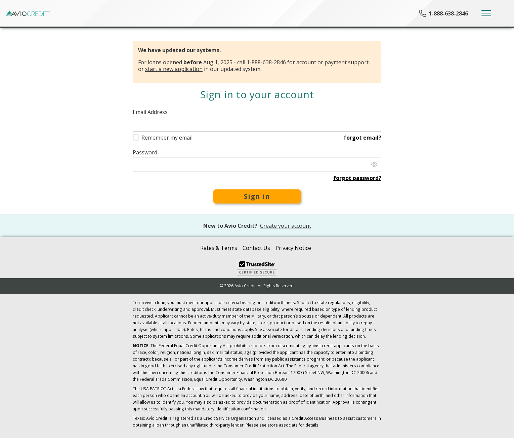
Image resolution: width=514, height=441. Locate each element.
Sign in (257, 196)
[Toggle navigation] (486, 13)
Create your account (285, 225)
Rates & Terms (218, 248)
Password (145, 152)
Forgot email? (362, 137)
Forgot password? (357, 178)
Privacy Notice (293, 248)
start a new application (174, 69)
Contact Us (256, 248)
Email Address (150, 112)
